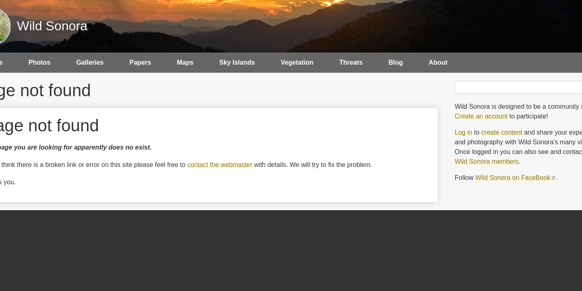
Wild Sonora (52, 26)
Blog (395, 62)
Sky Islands (237, 62)
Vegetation (297, 62)
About (438, 62)
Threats (351, 62)
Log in (463, 132)
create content (501, 132)
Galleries (90, 62)
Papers (140, 62)
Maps (185, 62)
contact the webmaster (219, 164)
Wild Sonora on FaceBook (515, 177)
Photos (39, 62)
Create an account (481, 116)
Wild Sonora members (487, 161)
